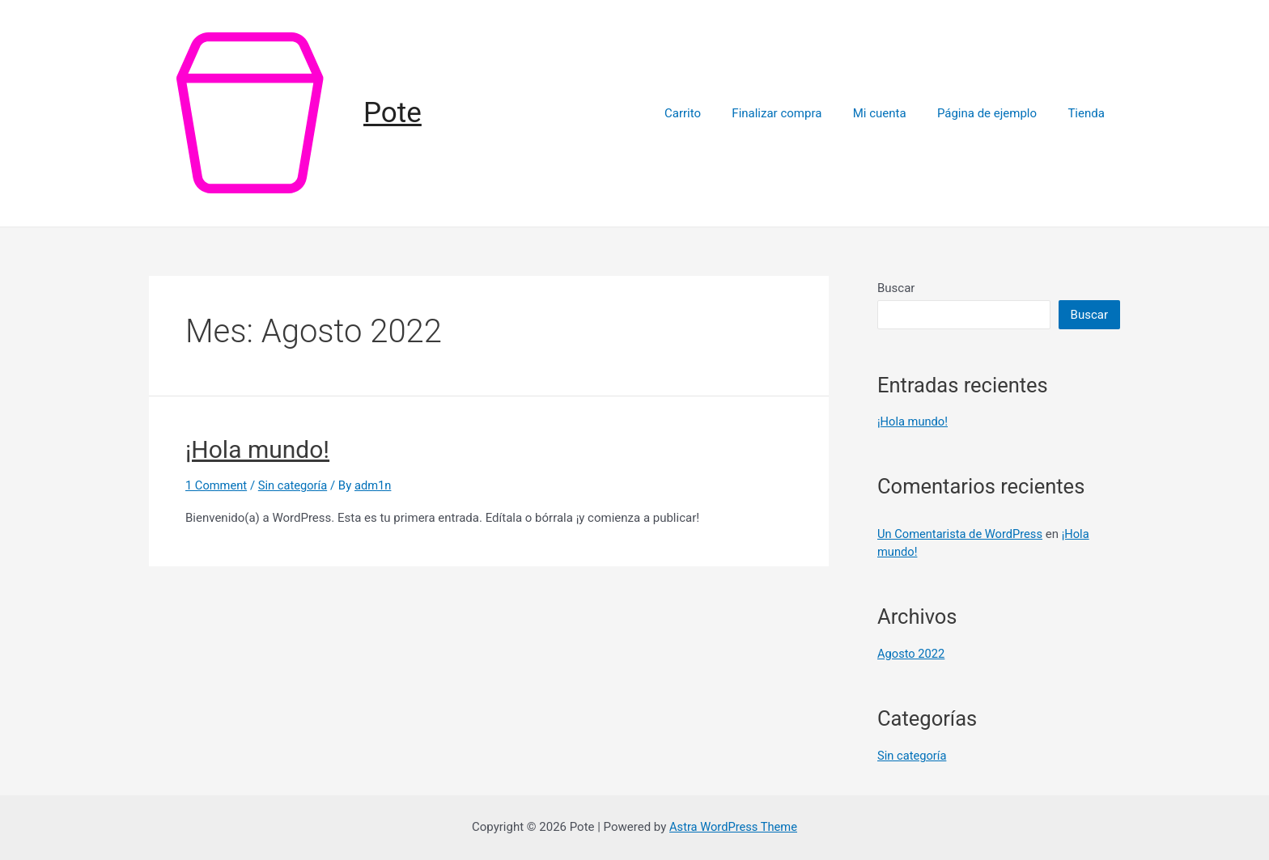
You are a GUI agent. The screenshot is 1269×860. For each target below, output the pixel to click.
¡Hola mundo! (257, 449)
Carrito (712, 113)
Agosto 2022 (911, 653)
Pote (392, 112)
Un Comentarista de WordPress (961, 534)
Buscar (896, 288)
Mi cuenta (896, 113)
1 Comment (216, 485)
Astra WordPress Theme (733, 827)
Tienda (1090, 113)
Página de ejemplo (996, 113)
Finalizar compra (800, 113)
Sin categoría (295, 485)
